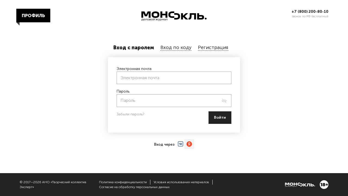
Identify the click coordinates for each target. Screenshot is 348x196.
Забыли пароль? (130, 114)
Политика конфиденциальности (123, 182)
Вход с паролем (133, 48)
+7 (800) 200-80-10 (309, 11)
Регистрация (213, 47)
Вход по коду (175, 47)
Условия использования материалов (181, 182)
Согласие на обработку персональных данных (134, 187)
